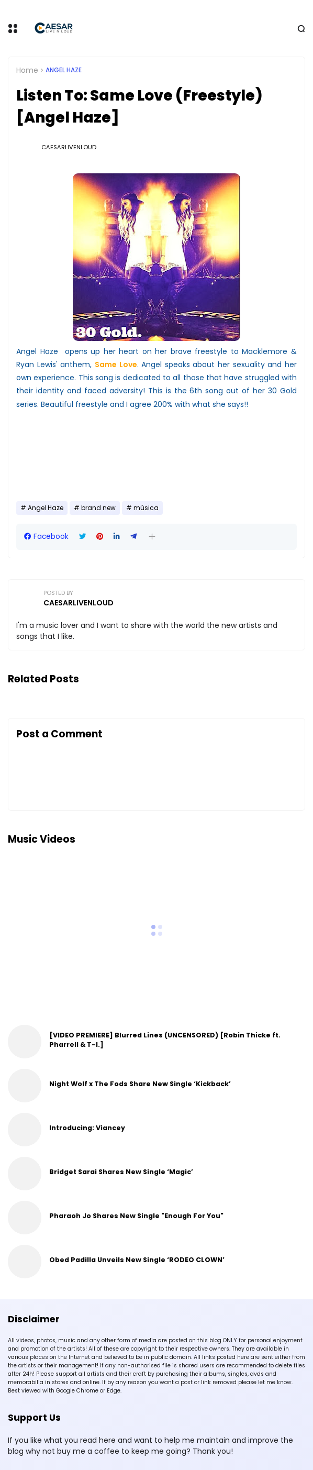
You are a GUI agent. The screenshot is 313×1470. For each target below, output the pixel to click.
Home (27, 70)
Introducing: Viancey (87, 1127)
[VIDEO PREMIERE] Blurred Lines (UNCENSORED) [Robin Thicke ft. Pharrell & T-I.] (165, 1040)
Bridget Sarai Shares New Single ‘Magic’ (121, 1171)
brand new (98, 508)
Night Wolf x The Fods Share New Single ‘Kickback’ (140, 1083)
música (146, 508)
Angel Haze (64, 70)
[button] (152, 536)
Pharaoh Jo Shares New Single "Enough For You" (136, 1215)
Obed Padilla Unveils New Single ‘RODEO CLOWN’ (137, 1259)
